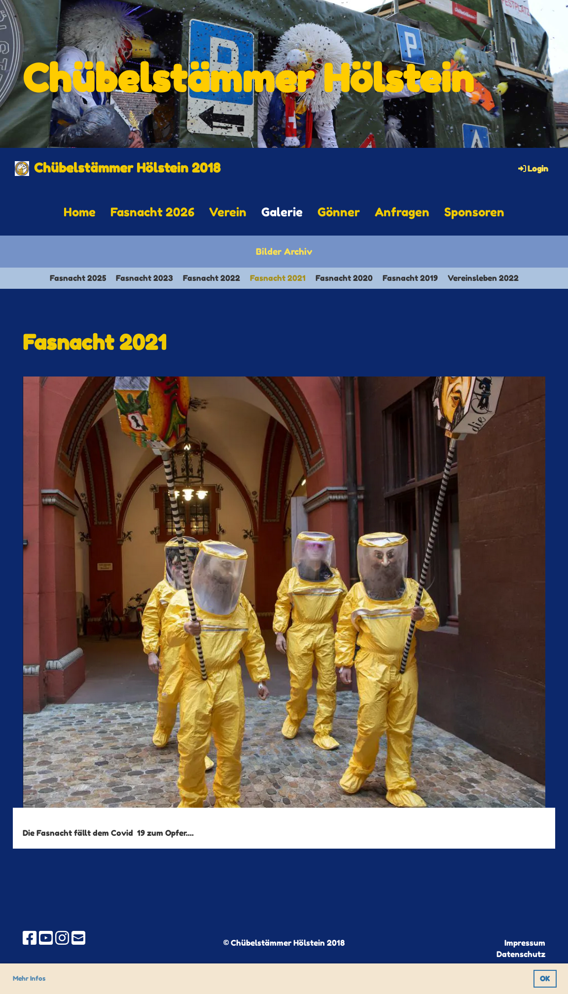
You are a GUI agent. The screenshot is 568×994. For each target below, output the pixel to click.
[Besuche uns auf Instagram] (62, 938)
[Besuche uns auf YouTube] (46, 938)
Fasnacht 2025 (78, 278)
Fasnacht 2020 (344, 278)
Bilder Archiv (284, 251)
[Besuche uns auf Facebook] (29, 938)
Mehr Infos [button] (29, 978)
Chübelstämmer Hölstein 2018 (127, 167)
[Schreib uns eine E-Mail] (78, 938)
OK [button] (545, 978)
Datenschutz (521, 954)
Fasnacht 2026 (152, 212)
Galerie (282, 212)
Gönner (339, 212)
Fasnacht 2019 (410, 278)
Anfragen (402, 212)
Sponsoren (474, 212)
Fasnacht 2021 (278, 278)
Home (80, 212)
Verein (228, 212)
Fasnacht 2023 (144, 278)
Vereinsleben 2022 (483, 278)
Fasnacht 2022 (211, 278)
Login (532, 168)
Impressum (524, 943)
